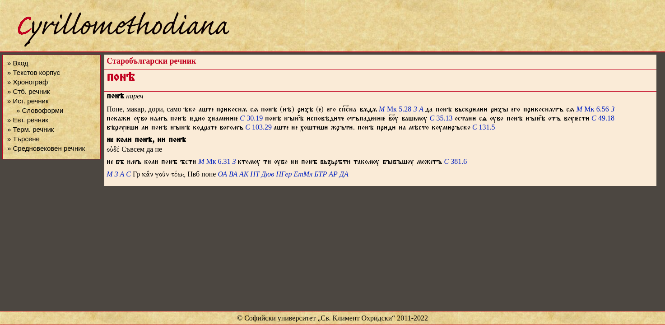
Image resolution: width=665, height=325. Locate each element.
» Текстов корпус (33, 72)
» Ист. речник (28, 101)
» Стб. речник (28, 91)
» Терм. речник (30, 129)
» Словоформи (39, 110)
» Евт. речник (27, 120)
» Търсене (23, 139)
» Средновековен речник (46, 148)
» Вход (17, 63)
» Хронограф (27, 82)
